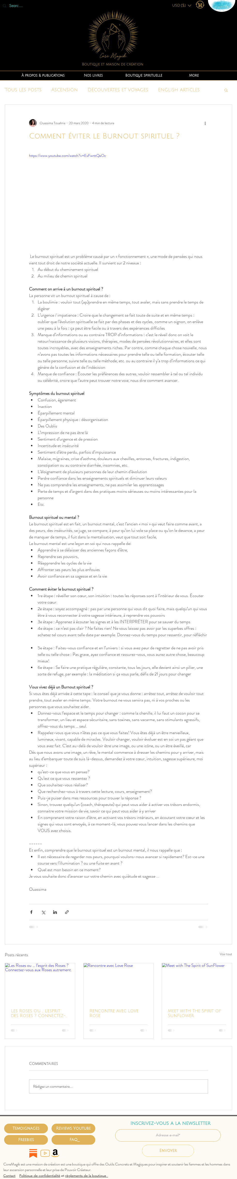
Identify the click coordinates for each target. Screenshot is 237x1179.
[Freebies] (26, 1140)
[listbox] (181, 5)
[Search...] (16, 6)
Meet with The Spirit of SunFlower (194, 1013)
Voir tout (226, 954)
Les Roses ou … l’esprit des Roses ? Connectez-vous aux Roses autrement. (38, 1013)
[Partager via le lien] (67, 912)
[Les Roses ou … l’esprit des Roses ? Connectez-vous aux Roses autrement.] (40, 982)
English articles (179, 90)
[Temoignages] (26, 1128)
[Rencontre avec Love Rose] (119, 982)
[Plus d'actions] (205, 123)
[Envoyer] (168, 1151)
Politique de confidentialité (39, 1175)
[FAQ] (73, 1140)
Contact (9, 1175)
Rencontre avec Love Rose (114, 1013)
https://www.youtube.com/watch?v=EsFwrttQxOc (67, 155)
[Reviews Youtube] (73, 1128)
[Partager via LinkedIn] (55, 912)
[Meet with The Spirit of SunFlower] (197, 982)
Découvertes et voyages (118, 90)
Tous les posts (23, 90)
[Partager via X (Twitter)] (43, 912)
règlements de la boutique (86, 1175)
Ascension (64, 90)
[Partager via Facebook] (31, 912)
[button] (181, 5)
